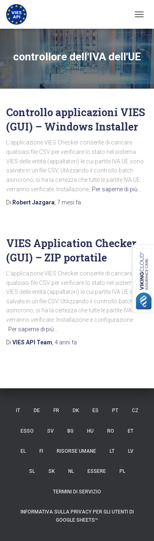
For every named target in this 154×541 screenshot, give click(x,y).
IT (18, 410)
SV (50, 431)
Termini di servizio (77, 492)
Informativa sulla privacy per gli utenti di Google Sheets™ (77, 516)
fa (69, 202)
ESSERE (96, 471)
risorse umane (76, 451)
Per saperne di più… (116, 189)
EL (23, 451)
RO (110, 431)
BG (70, 431)
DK (76, 410)
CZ (135, 410)
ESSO (27, 431)
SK (51, 471)
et (130, 431)
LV (130, 451)
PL (122, 471)
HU (90, 431)
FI (41, 451)
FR (56, 410)
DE (37, 410)
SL (32, 471)
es (95, 410)
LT (112, 451)
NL (71, 471)
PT (115, 410)
